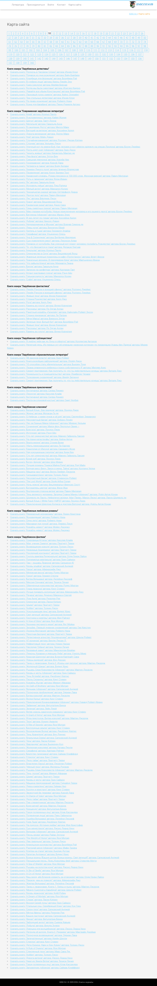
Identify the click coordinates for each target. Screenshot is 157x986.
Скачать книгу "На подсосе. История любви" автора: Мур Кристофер (46, 825)
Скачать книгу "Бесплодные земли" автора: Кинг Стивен (40, 728)
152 (111, 58)
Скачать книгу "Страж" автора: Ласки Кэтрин (34, 899)
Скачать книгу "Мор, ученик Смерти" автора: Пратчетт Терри (42, 543)
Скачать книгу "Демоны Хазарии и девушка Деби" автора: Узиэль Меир (48, 653)
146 (68, 58)
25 (136, 33)
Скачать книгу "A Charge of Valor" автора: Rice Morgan (38, 796)
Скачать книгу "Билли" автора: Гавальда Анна (34, 266)
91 (103, 46)
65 (92, 41)
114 (117, 50)
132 (104, 54)
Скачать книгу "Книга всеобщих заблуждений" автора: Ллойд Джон (46, 361)
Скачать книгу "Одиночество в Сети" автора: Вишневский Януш (43, 253)
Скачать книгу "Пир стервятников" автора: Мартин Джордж (41, 802)
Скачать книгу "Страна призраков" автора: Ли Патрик (38, 315)
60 (62, 41)
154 (125, 58)
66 (97, 41)
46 (121, 37)
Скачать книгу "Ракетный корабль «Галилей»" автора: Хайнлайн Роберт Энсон (51, 312)
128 (75, 54)
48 (133, 37)
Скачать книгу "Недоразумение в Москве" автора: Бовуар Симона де (46, 224)
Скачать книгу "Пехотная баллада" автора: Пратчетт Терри (41, 634)
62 (74, 41)
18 (95, 33)
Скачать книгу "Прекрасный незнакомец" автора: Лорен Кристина (45, 514)
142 (39, 58)
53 (21, 41)
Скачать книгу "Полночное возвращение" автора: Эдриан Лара (43, 935)
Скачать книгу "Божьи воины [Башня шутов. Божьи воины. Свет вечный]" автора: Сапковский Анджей (64, 857)
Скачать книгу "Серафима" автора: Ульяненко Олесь (37, 234)
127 (68, 54)
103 (38, 50)
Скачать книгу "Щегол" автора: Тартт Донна (33, 120)
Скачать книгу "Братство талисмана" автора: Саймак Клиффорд (44, 754)
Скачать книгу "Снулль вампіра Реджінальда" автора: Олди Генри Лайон (48, 556)
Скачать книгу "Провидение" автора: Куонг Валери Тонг (39, 172)
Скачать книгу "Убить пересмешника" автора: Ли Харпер (40, 445)
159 (25, 62)
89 (92, 46)
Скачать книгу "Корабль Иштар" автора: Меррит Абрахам (40, 682)
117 (138, 50)
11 (54, 33)
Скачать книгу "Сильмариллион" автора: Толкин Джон (39, 475)
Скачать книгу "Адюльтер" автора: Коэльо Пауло (35, 250)
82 (50, 46)
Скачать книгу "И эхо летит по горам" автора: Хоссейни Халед (43, 218)
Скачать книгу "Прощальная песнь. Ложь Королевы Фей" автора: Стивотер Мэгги (53, 860)
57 (45, 41)
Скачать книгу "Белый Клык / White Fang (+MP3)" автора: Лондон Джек (47, 501)
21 (112, 33)
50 (144, 37)
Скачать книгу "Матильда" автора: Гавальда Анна (36, 124)
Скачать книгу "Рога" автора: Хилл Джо (31, 302)
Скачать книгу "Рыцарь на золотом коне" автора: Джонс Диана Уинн (46, 867)
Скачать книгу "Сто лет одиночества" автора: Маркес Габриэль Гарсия (47, 436)
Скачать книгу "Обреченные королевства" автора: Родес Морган (44, 585)
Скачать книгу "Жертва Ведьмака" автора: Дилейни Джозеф (42, 883)
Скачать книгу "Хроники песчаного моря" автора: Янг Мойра (42, 624)
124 (46, 54)
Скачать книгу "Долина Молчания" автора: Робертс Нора (40, 630)
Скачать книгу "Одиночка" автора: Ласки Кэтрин (35, 601)
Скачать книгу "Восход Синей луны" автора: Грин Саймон (40, 902)
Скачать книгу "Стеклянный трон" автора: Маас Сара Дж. (40, 951)
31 (33, 37)
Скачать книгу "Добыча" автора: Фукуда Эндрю (35, 925)
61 (68, 41)
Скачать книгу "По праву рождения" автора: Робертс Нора (41, 101)
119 (10, 54)
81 (45, 46)
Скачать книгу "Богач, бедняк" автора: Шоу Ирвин (36, 462)
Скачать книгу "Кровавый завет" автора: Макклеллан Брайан (42, 650)
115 (124, 50)
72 (133, 41)
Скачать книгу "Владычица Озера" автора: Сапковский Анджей (43, 737)
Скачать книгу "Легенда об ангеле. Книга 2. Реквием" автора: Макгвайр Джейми (53, 932)
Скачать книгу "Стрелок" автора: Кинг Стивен (34, 757)
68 (109, 41)
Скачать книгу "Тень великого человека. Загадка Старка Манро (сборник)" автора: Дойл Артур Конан (64, 494)
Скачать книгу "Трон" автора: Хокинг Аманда (34, 721)
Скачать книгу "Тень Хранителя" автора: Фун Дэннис (38, 734)
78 (27, 46)
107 (67, 50)
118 (146, 50)
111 (95, 50)
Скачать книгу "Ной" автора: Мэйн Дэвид (31, 137)
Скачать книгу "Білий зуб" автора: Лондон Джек (35, 458)
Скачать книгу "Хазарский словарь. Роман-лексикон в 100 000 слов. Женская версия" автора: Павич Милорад (69, 176)
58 (50, 41)
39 (80, 37)
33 (45, 37)
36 (62, 37)
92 (109, 46)
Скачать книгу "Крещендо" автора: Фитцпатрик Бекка (38, 809)
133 (111, 54)
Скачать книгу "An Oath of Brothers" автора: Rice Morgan (39, 686)
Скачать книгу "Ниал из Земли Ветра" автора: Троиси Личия (42, 961)
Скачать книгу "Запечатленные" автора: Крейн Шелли (38, 938)
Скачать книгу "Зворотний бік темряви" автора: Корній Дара (42, 792)
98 (144, 46)
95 (127, 46)
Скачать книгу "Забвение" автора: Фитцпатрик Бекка (38, 705)
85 (68, 46)
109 (81, 50)
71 (127, 41)
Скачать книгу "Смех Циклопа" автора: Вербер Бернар (38, 85)
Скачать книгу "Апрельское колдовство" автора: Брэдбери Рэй (43, 844)
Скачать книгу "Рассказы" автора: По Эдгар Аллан (36, 309)
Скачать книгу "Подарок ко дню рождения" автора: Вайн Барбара (44, 75)
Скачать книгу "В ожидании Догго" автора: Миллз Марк (39, 127)
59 (56, 41)
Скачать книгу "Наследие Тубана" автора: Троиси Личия (39, 647)
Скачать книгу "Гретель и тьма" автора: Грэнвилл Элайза (40, 230)
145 (61, 58)
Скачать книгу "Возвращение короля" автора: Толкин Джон (41, 546)
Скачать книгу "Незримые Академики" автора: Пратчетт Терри (43, 550)
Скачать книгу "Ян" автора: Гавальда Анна (32, 182)
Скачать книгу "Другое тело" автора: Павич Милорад (38, 195)
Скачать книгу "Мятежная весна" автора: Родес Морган (39, 572)
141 (32, 58)
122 (32, 54)
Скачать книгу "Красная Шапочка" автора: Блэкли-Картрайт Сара (44, 656)
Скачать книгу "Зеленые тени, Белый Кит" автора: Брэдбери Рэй (44, 321)
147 (75, 58)
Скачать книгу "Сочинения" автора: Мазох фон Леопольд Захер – (44, 426)
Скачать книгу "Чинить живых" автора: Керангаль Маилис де (42, 153)
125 (53, 54)
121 (25, 54)
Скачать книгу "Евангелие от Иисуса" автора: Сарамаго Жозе (42, 449)
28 (15, 37)
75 (9, 46)
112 (103, 50)
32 (39, 37)
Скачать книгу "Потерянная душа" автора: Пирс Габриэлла (41, 815)
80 (39, 46)
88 (86, 46)
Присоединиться (36, 4)
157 (10, 62)
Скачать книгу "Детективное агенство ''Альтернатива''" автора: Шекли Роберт (50, 637)
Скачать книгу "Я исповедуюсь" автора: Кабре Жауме (38, 117)
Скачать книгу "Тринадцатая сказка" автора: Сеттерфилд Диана (44, 192)
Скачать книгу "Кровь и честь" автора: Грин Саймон (37, 779)
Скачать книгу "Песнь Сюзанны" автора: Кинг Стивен (38, 679)
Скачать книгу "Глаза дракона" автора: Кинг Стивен (37, 588)
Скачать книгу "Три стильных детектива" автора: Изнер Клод (42, 98)
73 (139, 41)
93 (115, 46)
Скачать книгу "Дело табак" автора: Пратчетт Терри (37, 760)
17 (89, 33)
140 (25, 58)
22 (118, 33)
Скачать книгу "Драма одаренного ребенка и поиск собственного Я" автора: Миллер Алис (58, 367)
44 (109, 37)
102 (31, 50)
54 (27, 41)
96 (133, 46)
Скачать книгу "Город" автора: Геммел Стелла (34, 575)
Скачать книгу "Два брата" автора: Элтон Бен (34, 156)
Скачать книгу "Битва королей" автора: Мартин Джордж (40, 695)
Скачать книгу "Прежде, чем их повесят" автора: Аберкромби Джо (45, 880)
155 (133, 58)
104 (45, 50)
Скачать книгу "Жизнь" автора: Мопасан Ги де (34, 413)
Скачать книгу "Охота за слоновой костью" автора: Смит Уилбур (44, 400)
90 (97, 46)
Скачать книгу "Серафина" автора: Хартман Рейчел (37, 750)
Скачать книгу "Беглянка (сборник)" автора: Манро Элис (40, 214)
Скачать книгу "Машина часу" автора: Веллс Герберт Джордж (42, 471)
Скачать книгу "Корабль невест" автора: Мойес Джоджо (40, 527)
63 (80, 41)
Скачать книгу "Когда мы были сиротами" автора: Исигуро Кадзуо (45, 88)
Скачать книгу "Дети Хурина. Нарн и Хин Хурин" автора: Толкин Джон (47, 945)
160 (32, 62)
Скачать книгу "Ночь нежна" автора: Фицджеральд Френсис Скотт (45, 484)
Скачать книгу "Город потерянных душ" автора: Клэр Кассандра (44, 812)
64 (86, 41)
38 (74, 37)
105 (52, 50)
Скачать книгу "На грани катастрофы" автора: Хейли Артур (41, 439)
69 (115, 41)
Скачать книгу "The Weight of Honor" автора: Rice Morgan (39, 838)
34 (50, 37)
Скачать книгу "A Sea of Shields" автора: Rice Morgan (37, 864)
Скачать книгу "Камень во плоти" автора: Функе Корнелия (41, 305)
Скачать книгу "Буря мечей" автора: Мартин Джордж (38, 805)
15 (77, 33)
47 (127, 37)
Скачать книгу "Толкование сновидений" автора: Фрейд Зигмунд (44, 377)
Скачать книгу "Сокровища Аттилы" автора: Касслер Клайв (41, 540)
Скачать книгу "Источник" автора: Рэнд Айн (33, 433)
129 (82, 54)
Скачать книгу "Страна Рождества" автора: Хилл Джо (38, 299)
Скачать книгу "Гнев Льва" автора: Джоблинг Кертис (38, 822)
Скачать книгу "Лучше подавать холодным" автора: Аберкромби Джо (46, 592)
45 (115, 37)
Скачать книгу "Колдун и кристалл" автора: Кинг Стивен (40, 789)
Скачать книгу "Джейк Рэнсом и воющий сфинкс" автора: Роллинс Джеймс (50, 289)
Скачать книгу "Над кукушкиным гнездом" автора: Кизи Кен (42, 452)
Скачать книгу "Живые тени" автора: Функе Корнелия (38, 296)
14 (71, 33)
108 (74, 50)
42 (97, 37)
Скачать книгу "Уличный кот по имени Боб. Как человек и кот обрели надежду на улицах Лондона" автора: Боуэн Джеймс (75, 146)
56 (39, 41)
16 (83, 33)
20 (106, 33)
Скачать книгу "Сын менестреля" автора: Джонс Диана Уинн (42, 828)
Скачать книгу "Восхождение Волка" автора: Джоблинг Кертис (43, 731)
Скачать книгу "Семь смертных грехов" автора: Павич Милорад (43, 208)
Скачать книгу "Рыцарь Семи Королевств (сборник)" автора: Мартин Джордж (51, 669)
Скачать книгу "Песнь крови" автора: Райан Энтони (37, 834)
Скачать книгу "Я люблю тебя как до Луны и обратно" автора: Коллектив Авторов (53, 341)
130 (89, 54)
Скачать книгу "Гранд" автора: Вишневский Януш (36, 201)
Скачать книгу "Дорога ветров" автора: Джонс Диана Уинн (41, 958)
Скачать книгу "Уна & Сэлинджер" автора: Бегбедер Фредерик (43, 237)
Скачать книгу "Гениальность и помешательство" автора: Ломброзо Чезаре (50, 374)
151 (104, 58)
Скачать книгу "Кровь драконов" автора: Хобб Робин (38, 893)
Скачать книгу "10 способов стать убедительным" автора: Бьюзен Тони (48, 364)
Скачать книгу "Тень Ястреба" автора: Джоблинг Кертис (39, 676)
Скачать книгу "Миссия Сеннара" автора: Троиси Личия (39, 582)
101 (23, 50)
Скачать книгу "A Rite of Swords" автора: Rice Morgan (37, 724)
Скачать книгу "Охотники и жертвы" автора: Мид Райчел (40, 618)
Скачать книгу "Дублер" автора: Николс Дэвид (34, 221)
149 (89, 58)
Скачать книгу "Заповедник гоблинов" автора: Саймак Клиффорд (45, 967)
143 (46, 58)
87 (80, 46)
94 (121, 46)
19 (101, 33)
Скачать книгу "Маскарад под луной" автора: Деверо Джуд (41, 523)
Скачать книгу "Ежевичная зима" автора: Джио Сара (38, 205)
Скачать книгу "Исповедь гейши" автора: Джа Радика (38, 185)
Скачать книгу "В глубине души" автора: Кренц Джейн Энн (41, 81)
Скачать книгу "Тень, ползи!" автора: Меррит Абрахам (38, 773)
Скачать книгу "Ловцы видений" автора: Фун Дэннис (38, 660)
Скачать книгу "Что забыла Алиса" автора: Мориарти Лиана (41, 263)
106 (59, 50)
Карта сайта (75, 4)
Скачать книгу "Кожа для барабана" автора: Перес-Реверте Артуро (45, 104)
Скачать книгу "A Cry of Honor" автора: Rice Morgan (36, 873)
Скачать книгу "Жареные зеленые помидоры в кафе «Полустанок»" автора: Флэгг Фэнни (57, 256)
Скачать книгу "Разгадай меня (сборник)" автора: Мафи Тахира (43, 848)
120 (18, 54)
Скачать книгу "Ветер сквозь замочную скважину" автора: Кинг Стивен (48, 711)
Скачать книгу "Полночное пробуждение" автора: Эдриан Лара (43, 692)
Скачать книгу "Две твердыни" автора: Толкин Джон (38, 841)
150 (97, 58)
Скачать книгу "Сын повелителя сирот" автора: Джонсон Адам (43, 240)
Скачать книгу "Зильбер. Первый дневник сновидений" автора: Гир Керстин (50, 627)
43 (103, 37)
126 (61, 54)
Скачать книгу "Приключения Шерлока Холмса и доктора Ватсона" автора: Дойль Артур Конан (60, 504)
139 (18, 58)
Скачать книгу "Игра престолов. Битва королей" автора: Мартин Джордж (49, 718)
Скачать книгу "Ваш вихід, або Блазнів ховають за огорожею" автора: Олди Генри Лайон (57, 877)
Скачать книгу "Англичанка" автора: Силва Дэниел (37, 390)
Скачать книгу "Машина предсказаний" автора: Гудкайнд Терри (43, 783)
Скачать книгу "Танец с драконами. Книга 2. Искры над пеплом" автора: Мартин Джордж (57, 663)
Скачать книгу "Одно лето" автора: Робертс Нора (35, 520)
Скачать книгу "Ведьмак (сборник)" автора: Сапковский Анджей (44, 689)
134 (118, 54)
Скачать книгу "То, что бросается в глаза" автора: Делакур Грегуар (45, 247)
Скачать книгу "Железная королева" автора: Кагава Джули (41, 747)
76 (15, 46)
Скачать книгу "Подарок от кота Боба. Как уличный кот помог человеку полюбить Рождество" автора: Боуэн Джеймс (72, 244)
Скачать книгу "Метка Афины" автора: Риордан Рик (37, 912)
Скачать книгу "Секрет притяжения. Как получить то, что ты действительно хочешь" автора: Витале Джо (66, 370)
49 (139, 37)
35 (56, 37)
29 (21, 37)
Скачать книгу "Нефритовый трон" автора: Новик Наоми (40, 643)
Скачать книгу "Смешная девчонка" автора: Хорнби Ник (39, 159)
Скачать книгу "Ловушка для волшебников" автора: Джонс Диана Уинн (48, 928)
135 (125, 54)
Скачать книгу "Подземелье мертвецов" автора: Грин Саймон (42, 559)
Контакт (61, 4)
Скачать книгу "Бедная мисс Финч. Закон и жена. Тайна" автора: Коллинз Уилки (52, 468)
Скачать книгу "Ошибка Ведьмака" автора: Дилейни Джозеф (42, 818)
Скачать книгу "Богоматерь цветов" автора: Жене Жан (39, 487)
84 (62, 46)
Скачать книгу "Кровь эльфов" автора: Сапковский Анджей (41, 566)
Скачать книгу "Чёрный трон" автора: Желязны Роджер (39, 766)
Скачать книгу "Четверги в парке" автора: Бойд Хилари (39, 166)
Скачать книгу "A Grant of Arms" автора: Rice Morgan (37, 715)
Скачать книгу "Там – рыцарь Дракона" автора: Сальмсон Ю (42, 562)
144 (53, 58)
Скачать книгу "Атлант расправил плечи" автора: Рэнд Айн (41, 273)
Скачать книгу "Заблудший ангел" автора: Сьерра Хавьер (40, 922)
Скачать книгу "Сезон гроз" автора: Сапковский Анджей (40, 909)
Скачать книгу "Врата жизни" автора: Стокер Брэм (37, 442)
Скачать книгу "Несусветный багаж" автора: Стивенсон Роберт (43, 478)
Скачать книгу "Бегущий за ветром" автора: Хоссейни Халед (42, 130)
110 (88, 50)
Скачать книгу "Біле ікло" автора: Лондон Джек (35, 429)
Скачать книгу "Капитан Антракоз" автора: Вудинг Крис (39, 854)
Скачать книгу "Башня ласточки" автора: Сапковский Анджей (42, 916)
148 (82, 58)
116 (131, 50)
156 (140, 58)
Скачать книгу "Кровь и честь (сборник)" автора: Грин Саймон (43, 673)
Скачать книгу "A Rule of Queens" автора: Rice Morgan (38, 948)
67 (103, 41)
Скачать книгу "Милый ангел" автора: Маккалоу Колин (39, 188)
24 (130, 33)
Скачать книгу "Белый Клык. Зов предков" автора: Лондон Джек (44, 410)
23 (124, 33)
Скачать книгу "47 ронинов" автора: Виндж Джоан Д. (38, 640)
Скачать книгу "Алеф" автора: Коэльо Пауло (33, 114)
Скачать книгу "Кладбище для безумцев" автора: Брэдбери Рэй (43, 78)
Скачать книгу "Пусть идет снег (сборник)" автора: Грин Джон (43, 150)
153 (118, 58)
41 (92, 37)
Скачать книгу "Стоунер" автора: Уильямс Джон (35, 143)
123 (39, 54)
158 (18, 62)
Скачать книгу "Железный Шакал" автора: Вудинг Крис (39, 666)
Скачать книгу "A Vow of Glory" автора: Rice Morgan (37, 621)
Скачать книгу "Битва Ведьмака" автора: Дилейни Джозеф (41, 579)
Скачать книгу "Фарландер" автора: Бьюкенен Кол (36, 744)
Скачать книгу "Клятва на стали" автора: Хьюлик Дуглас (40, 851)
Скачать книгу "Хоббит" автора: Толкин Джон (34, 608)
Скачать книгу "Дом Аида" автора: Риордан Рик (35, 598)
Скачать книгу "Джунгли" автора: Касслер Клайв (36, 393)
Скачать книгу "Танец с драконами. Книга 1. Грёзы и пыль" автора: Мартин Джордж (54, 886)
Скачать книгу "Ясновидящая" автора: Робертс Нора (37, 517)
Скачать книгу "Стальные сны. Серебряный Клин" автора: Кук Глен (45, 906)
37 (68, 37)
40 (86, 37)
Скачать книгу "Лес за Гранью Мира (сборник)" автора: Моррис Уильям (48, 423)
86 (74, 46)
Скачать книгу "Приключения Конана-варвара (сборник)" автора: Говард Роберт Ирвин (56, 702)
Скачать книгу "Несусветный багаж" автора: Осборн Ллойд (41, 419)
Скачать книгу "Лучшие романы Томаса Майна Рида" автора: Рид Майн (47, 465)
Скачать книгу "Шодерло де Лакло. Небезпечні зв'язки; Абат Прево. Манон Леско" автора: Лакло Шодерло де (68, 497)
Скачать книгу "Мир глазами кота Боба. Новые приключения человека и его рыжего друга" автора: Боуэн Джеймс (71, 211)
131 (97, 54)
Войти (51, 4)
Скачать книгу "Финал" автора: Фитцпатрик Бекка (36, 919)
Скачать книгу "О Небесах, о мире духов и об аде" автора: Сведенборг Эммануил (53, 416)
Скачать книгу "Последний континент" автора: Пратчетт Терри (43, 553)
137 (140, 54)
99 (9, 50)
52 (15, 41)
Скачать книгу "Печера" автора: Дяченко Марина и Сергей (41, 595)
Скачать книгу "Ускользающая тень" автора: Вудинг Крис (40, 611)
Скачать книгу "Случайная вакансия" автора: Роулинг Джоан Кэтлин (46, 140)
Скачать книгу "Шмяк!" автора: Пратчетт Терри (34, 605)
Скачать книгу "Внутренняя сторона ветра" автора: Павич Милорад (45, 491)
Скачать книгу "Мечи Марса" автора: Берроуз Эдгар (37, 318)
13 (65, 33)
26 (142, 33)
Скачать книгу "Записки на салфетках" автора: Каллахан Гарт (42, 269)
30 (27, 37)
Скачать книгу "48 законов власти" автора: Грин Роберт (39, 358)
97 (139, 46)
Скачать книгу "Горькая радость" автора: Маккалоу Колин (40, 276)
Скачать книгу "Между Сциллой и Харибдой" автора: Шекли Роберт (45, 890)
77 (21, 46)
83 (56, 46)
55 (33, 41)
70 (121, 41)
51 (9, 41)
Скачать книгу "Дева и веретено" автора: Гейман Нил (38, 786)
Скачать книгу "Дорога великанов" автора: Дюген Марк (39, 133)
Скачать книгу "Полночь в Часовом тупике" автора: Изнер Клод (44, 72)
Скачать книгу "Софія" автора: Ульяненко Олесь (35, 279)
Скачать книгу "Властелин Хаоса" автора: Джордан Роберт (41, 763)
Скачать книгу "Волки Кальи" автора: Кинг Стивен (36, 698)
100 (16, 50)
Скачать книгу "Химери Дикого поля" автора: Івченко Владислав (44, 169)
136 (133, 54)
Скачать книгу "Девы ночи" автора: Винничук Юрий (37, 227)
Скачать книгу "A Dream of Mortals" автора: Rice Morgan (39, 896)
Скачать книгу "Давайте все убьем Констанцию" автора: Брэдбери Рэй (47, 91)
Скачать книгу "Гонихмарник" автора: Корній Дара (36, 162)
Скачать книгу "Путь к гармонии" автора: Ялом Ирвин (38, 179)
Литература (18, 4)
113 (110, 50)
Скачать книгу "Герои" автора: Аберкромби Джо (35, 569)
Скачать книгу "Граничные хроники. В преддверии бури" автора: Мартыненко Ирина (55, 260)
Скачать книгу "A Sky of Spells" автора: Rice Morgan (36, 870)
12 (59, 33)
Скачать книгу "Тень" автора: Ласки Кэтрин (32, 741)
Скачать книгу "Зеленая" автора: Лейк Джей (33, 708)
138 (10, 58)
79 (33, 46)
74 (144, 41)
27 (9, 37)
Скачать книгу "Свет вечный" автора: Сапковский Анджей (41, 614)
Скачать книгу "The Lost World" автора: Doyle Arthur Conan (40, 481)
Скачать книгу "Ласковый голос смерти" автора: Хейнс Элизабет (44, 94)
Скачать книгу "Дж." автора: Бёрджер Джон (33, 198)
